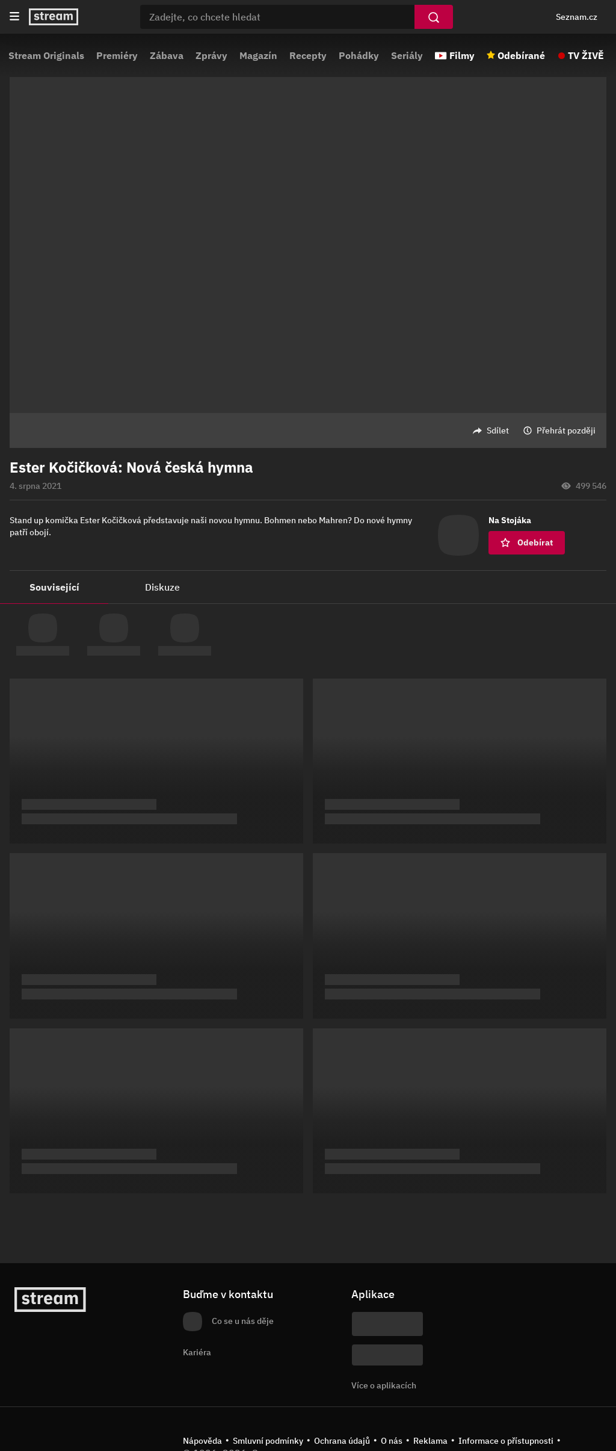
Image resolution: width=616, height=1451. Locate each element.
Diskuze (162, 587)
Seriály (407, 55)
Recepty (308, 55)
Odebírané (521, 55)
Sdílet (498, 430)
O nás (391, 1440)
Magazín (258, 55)
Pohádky (359, 55)
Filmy (462, 55)
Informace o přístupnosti (505, 1440)
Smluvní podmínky (268, 1440)
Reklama (430, 1440)
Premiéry (117, 55)
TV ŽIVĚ (586, 55)
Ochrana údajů (342, 1440)
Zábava (166, 55)
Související (54, 587)
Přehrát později (566, 430)
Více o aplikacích (383, 1385)
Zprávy (211, 55)
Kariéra (197, 1352)
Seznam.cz (576, 17)
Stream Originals (46, 55)
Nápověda (202, 1440)
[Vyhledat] (433, 17)
